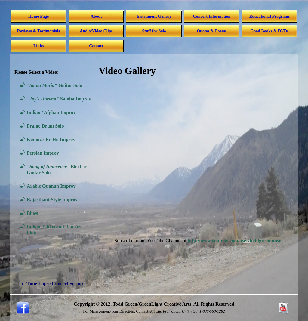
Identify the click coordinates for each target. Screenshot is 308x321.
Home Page (38, 16)
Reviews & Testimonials (38, 31)
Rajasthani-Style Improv (52, 199)
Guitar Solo (54, 85)
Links (38, 46)
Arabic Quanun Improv (51, 186)
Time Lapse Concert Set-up (54, 283)
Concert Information (212, 16)
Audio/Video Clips (96, 31)
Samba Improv (59, 98)
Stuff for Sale (154, 31)
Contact (96, 46)
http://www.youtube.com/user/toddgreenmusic (235, 240)
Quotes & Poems (212, 31)
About (96, 16)
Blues (32, 213)
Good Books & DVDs (269, 31)
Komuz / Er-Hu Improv (51, 139)
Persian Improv (43, 153)
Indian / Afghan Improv (51, 112)
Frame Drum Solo (45, 125)
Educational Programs (269, 16)
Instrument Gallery (154, 16)
